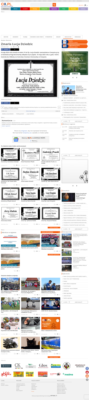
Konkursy (83, 8)
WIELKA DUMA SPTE (68, 213)
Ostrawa (54, 0)
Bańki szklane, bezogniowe (69, 283)
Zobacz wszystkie (54, 227)
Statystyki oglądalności (20, 385)
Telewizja (35, 8)
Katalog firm (44, 8)
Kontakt (17, 389)
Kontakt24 (25, 8)
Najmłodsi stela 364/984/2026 (70, 95)
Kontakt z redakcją (4, 385)
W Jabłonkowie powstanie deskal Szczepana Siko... (75, 102)
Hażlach (35, 0)
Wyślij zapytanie (19, 390)
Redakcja (3, 383)
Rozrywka (73, 8)
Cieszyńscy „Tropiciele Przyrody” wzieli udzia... (74, 225)
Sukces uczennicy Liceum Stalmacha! (72, 205)
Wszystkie (6, 37)
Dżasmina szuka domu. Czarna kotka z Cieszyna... (75, 105)
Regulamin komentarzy (61, 387)
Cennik (17, 387)
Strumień (64, 0)
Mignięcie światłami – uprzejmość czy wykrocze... (75, 98)
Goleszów (29, 0)
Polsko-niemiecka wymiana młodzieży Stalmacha (74, 220)
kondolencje (78, 37)
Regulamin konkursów (61, 392)
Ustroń (70, 0)
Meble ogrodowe (67, 293)
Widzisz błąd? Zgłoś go (30, 111)
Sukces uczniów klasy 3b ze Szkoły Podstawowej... (75, 215)
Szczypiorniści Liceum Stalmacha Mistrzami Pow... (75, 222)
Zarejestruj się (27, 133)
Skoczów (59, 0)
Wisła (74, 0)
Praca (63, 8)
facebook (5, 49)
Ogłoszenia (54, 8)
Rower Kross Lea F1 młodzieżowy (71, 278)
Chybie (7, 0)
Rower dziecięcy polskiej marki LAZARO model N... (75, 276)
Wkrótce (15, 8)
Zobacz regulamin (6, 126)
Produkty (18, 386)
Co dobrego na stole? (68, 112)
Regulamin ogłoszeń (61, 386)
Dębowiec (24, 0)
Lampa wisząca (67, 295)
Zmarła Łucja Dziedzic (8, 114)
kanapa (65, 281)
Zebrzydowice (79, 0)
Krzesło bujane (67, 286)
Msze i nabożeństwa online (69, 100)
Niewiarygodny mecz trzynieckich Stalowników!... (75, 117)
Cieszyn (11, 0)
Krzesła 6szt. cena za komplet (70, 288)
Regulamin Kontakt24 (61, 393)
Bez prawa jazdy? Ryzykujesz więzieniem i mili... (74, 107)
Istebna (39, 0)
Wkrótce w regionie (9, 232)
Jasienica (44, 0)
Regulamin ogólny (60, 383)
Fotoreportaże (48, 37)
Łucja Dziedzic (30, 114)
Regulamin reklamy (61, 390)
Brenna (2, 0)
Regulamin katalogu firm (62, 389)
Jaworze (49, 0)
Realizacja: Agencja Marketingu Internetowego (44, 395)
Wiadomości (6, 8)
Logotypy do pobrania (20, 383)
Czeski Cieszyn (17, 0)
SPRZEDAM (66, 291)
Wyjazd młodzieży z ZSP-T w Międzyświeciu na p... (75, 217)
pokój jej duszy (20, 114)
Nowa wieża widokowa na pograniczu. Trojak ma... (75, 110)
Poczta (32, 391)
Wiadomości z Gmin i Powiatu (37, 37)
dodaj (47, 232)
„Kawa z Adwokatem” (68, 210)
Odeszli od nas (68, 37)
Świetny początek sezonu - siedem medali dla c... (75, 203)
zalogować (24, 131)
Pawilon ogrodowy (67, 298)
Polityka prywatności (61, 385)
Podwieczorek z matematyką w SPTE (71, 208)
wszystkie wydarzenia (54, 254)
